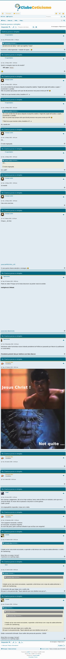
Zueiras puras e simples (10, 24)
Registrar (10, 16)
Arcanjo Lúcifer (9, 79)
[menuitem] (56, 13)
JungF (7, 492)
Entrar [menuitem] (60, 14)
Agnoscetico (7, 43)
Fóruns (17, 13)
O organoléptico (9, 34)
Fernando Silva (9, 362)
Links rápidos (3, 14)
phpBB (28, 652)
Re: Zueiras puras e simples (12, 55)
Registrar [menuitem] (64, 14)
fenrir (6, 564)
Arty (30, 653)
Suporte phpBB (36, 655)
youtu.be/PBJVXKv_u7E (8, 264)
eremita (7, 534)
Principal (8, 13)
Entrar (3, 16)
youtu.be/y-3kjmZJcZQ (7, 331)
